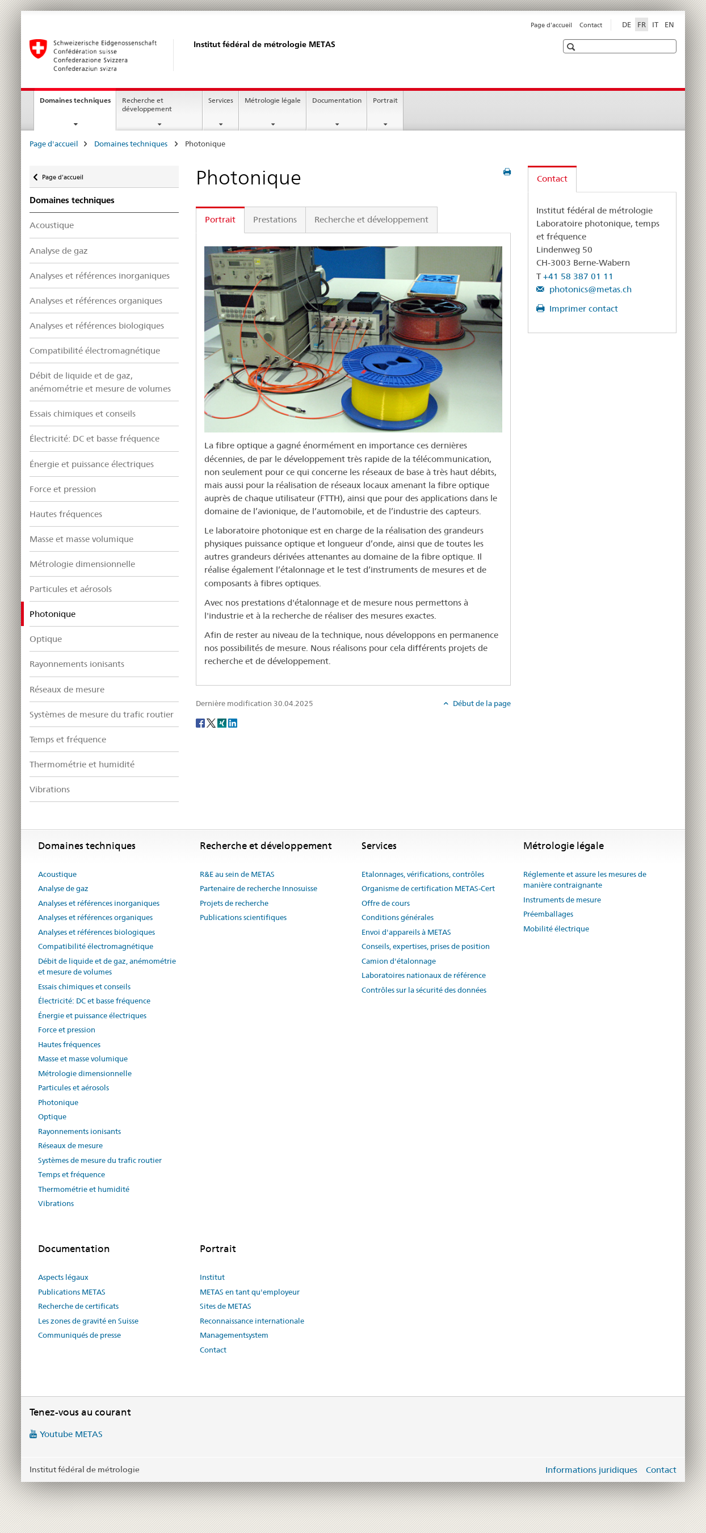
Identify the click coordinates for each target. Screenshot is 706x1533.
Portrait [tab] (220, 219)
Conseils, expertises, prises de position (426, 946)
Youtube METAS (71, 1434)
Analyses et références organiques (96, 300)
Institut (212, 1277)
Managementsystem (234, 1334)
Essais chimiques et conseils (83, 413)
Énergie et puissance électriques (92, 464)
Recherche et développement (147, 104)
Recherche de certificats (78, 1306)
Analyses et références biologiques (97, 325)
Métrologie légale (273, 100)
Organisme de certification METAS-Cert (428, 888)
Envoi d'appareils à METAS (406, 931)
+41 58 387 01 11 (578, 276)
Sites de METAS (225, 1306)
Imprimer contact (582, 308)
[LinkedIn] (232, 721)
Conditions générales (398, 917)
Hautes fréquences (66, 514)
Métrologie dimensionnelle (82, 563)
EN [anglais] (669, 24)
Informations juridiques (591, 1469)
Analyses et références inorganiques (100, 275)
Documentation (337, 100)
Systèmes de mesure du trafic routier (102, 714)
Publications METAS (72, 1291)
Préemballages (548, 913)
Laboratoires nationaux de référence (424, 975)
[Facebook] (201, 721)
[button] (572, 47)
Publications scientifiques (243, 917)
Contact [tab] (552, 178)
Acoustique (52, 225)
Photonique (58, 1102)
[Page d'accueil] (191, 55)
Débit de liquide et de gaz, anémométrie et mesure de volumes (100, 382)
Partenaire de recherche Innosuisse (258, 888)
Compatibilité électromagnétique (95, 350)
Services (220, 100)
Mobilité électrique (556, 928)
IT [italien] (655, 24)
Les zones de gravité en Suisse (88, 1320)
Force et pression (63, 489)
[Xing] (222, 721)
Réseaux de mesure (67, 689)
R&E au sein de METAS (237, 874)
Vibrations (50, 789)
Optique (46, 638)
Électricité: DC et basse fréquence (94, 438)
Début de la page (481, 703)
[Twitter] (212, 721)
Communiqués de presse (79, 1334)
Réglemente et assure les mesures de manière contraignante (584, 880)
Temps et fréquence (68, 739)
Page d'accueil (551, 25)
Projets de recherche (234, 903)
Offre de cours (386, 903)
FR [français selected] (641, 24)
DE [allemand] (626, 24)
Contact (590, 25)
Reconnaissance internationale (252, 1320)
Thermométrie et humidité (82, 764)
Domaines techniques (78, 103)
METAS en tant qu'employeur (250, 1291)
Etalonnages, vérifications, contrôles (423, 874)
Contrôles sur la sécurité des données (424, 989)
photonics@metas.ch (589, 289)
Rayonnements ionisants (77, 663)
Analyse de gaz (59, 250)
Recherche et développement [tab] (371, 219)
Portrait (385, 100)
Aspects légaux (63, 1277)
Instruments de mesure (562, 899)
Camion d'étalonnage (399, 960)
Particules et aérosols (71, 588)
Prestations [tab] (275, 219)
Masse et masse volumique (81, 539)
